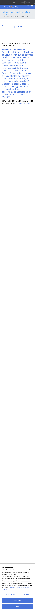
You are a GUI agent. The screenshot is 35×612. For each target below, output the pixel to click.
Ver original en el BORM (22, 103)
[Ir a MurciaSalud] (10, 7)
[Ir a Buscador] (28, 6)
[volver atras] (3, 26)
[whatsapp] (10, 34)
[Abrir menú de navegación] (32, 6)
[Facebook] (6, 34)
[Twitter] (3, 34)
